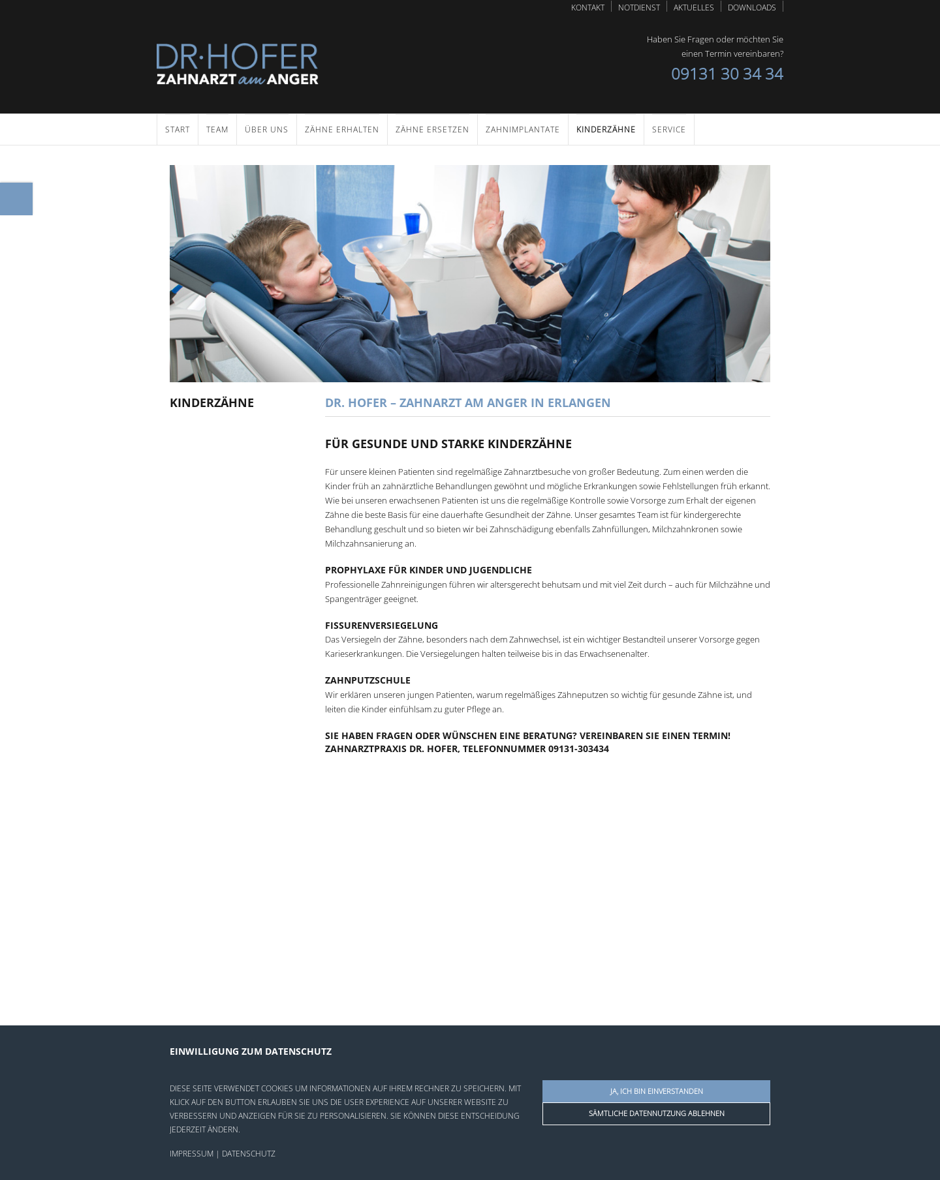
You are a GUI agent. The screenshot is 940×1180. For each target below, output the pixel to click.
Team (217, 129)
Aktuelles (694, 7)
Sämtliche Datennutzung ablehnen (657, 1113)
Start (177, 129)
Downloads (752, 7)
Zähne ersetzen (432, 129)
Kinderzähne (606, 129)
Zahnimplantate (523, 129)
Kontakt (587, 7)
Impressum (191, 1153)
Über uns (267, 129)
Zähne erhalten (342, 129)
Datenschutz (248, 1153)
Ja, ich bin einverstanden (656, 1091)
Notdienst (639, 7)
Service (669, 129)
